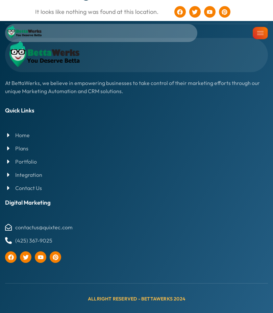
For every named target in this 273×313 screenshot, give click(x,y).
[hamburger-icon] (260, 33)
